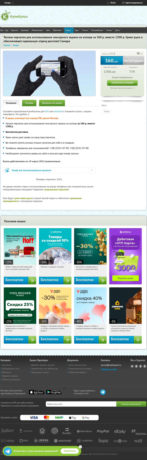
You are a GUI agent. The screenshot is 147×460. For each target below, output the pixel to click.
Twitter (140, 366)
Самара (7, 2)
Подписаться (70, 451)
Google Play (54, 392)
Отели (110, 30)
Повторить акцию (122, 82)
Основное (11, 103)
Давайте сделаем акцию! (42, 365)
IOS (47, 111)
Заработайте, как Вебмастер (44, 368)
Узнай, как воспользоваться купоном (31, 170)
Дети (118, 30)
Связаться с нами (109, 369)
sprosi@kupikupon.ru (111, 365)
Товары (69, 30)
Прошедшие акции (40, 372)
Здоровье (25, 30)
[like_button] (138, 53)
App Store (36, 392)
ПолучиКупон (98, 30)
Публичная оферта (77, 372)
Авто (48, 30)
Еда (7, 30)
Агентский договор (78, 365)
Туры (78, 30)
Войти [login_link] (113, 2)
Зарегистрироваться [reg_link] (134, 2)
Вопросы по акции (52, 103)
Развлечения (38, 30)
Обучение (58, 30)
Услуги (86, 30)
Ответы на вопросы (11, 379)
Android (58, 111)
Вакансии (6, 372)
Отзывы (29, 103)
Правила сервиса (10, 376)
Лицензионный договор (80, 368)
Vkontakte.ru (136, 366)
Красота (15, 30)
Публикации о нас (10, 368)
